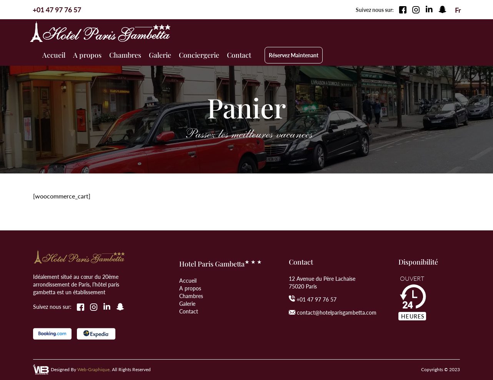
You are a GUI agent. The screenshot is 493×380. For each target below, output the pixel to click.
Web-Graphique (93, 369)
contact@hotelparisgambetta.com (336, 312)
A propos (190, 288)
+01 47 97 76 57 (316, 299)
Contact (188, 311)
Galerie (187, 303)
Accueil (188, 280)
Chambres (191, 296)
